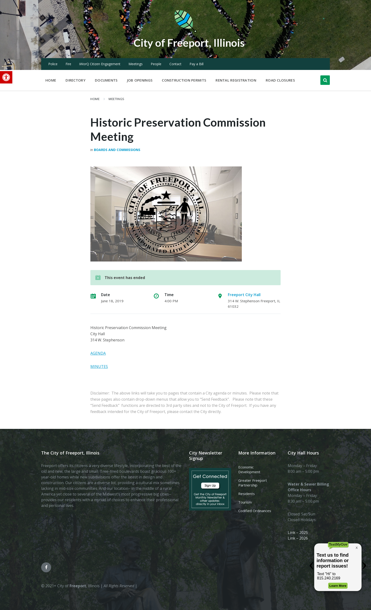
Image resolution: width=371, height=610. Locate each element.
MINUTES (99, 366)
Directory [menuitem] (75, 80)
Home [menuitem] (50, 80)
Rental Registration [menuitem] (236, 80)
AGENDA (98, 353)
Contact (175, 64)
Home (95, 99)
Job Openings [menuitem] (140, 80)
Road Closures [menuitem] (280, 80)
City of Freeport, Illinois (189, 42)
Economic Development (249, 469)
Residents (246, 493)
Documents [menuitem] (106, 80)
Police (52, 64)
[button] (6, 77)
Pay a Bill (196, 64)
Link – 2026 (298, 538)
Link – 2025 (298, 532)
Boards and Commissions (117, 149)
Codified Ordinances (254, 510)
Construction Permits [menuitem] (184, 80)
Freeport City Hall (244, 294)
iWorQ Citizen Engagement (99, 64)
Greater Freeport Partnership (252, 482)
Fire (68, 64)
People (156, 64)
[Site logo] (185, 31)
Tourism (245, 502)
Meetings (135, 64)
